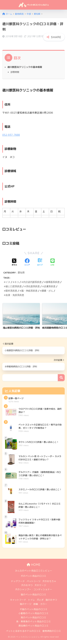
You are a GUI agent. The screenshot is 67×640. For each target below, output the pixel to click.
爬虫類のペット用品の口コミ (33, 625)
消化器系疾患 (33, 286)
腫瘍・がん (47, 290)
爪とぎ (40, 599)
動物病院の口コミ (52, 631)
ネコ (16, 282)
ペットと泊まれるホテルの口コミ (23, 631)
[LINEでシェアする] (52, 262)
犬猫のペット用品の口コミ (33, 609)
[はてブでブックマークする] (40, 262)
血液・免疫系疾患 (15, 295)
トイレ (31, 599)
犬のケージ (40, 585)
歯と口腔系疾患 (14, 286)
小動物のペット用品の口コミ (33, 613)
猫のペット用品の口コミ (33, 594)
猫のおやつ (51, 599)
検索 (61, 377)
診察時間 (14, 72)
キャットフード (18, 599)
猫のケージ (25, 604)
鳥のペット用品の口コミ (33, 617)
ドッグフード (18, 581)
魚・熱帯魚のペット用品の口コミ (33, 621)
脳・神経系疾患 (29, 290)
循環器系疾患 (53, 282)
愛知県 (21, 272)
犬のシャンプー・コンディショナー (33, 589)
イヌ (8, 282)
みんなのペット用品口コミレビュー (33, 570)
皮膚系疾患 (49, 286)
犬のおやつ (27, 585)
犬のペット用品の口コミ (33, 576)
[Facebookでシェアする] (27, 262)
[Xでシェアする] (14, 262)
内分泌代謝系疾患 (32, 282)
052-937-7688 (11, 135)
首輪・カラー (40, 604)
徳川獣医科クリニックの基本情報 (24, 67)
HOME (33, 565)
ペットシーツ (34, 581)
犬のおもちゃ (49, 581)
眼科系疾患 (11, 290)
